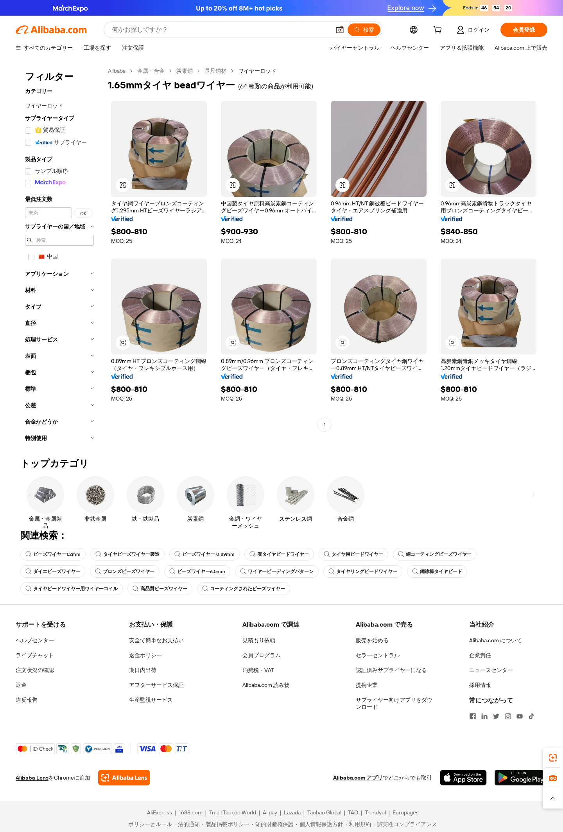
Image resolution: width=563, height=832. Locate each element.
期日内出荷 (142, 670)
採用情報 (480, 685)
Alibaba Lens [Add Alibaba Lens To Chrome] (32, 777)
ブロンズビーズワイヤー (124, 571)
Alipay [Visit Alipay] (270, 812)
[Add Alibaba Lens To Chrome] (124, 777)
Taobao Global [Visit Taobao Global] (324, 812)
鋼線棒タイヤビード (437, 571)
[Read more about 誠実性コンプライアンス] (405, 824)
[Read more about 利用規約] (358, 824)
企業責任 (480, 655)
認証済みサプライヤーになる (391, 670)
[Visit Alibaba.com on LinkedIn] (484, 716)
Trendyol (375, 812)
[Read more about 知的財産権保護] (273, 824)
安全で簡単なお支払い (156, 640)
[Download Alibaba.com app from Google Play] (521, 777)
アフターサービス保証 (156, 685)
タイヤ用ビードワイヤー (353, 554)
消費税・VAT (258, 670)
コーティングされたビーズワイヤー (243, 589)
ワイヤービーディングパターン (277, 571)
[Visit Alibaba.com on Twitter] (496, 716)
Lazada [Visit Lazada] (292, 812)
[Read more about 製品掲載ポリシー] (225, 824)
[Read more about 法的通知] (187, 824)
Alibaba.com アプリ (358, 777)
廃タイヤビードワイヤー (279, 554)
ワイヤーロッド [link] (257, 71)
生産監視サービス (151, 700)
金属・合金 (151, 71)
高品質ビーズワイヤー (160, 589)
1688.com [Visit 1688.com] (191, 812)
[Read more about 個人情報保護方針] (319, 824)
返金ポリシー (145, 655)
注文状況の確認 (35, 670)
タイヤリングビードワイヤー (362, 571)
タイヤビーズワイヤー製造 (127, 554)
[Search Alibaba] (220, 29)
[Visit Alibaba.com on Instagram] (507, 716)
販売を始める (372, 640)
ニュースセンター (491, 670)
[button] (339, 29)
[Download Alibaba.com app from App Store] (463, 777)
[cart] (439, 31)
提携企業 (367, 685)
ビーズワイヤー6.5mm (197, 571)
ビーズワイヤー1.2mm (53, 554)
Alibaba (117, 71)
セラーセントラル (378, 655)
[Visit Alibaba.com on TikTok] (531, 716)
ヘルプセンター (35, 640)
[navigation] (59, 257)
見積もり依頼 (258, 640)
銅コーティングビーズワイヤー (435, 554)
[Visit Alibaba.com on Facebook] (472, 716)
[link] (553, 758)
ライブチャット (35, 655)
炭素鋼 (184, 71)
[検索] (364, 29)
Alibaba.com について (495, 640)
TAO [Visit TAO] (353, 812)
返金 (21, 685)
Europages (406, 812)
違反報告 (27, 700)
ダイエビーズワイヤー (52, 571)
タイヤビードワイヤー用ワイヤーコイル (71, 589)
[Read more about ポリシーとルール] (149, 824)
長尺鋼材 (215, 71)
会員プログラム (261, 655)
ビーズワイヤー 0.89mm (204, 554)
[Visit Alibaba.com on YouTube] (519, 716)
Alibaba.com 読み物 (266, 685)
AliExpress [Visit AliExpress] (159, 812)
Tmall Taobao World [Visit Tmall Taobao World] (232, 812)
